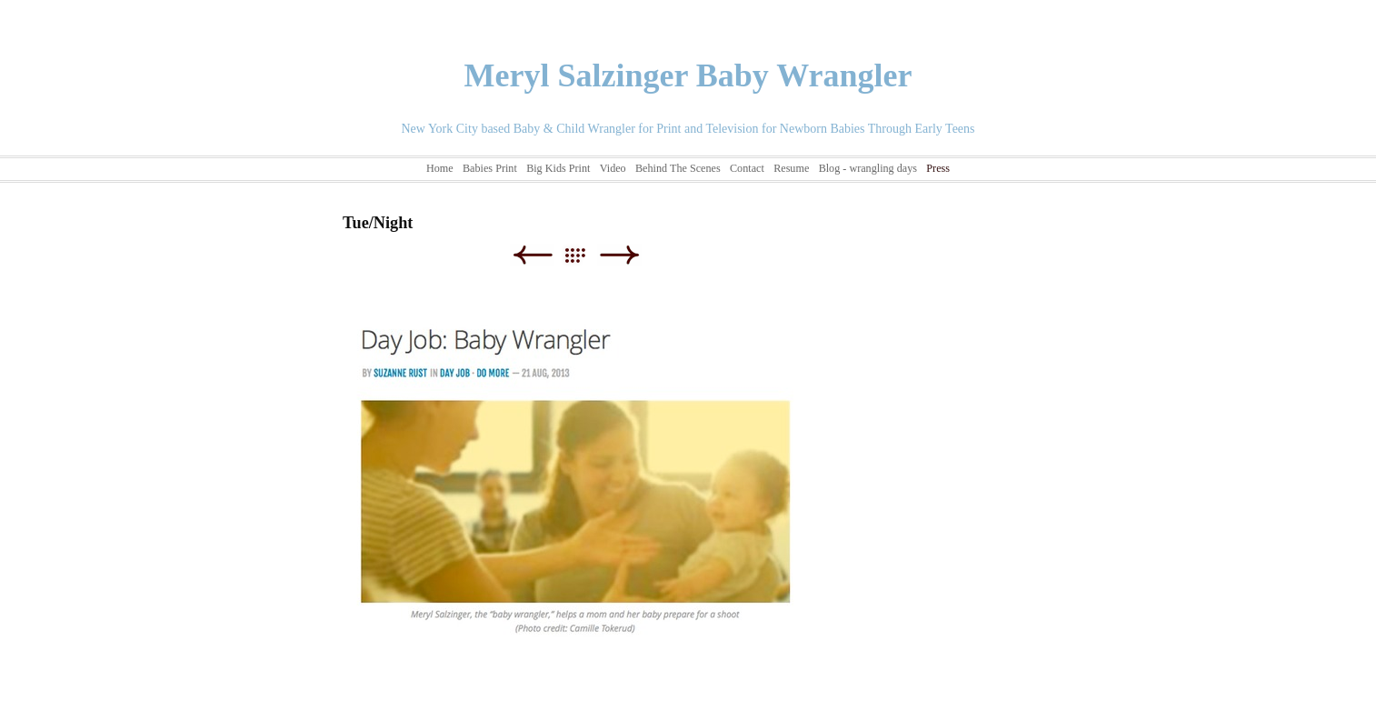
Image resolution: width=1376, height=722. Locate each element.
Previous (532, 255)
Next (619, 255)
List (584, 255)
